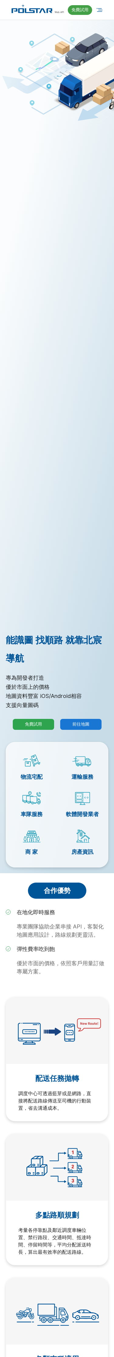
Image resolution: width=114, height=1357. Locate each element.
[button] (80, 10)
